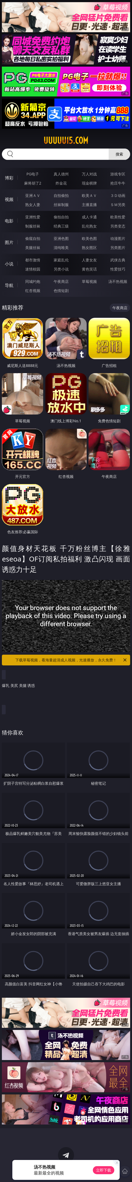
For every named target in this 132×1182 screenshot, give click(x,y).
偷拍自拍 (61, 216)
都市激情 (32, 259)
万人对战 (89, 173)
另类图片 (117, 247)
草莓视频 (89, 281)
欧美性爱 (117, 216)
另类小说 (61, 269)
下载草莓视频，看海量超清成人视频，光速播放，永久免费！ (71, 660)
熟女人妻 (32, 204)
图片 (9, 242)
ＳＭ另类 (117, 204)
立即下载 (103, 1170)
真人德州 (61, 173)
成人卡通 (89, 216)
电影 (9, 221)
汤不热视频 (117, 281)
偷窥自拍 (32, 238)
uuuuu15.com (65, 140)
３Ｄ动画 (117, 195)
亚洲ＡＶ (32, 195)
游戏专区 (117, 173)
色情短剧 (61, 290)
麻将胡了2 (32, 183)
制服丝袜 (32, 226)
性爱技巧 (117, 269)
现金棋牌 (89, 183)
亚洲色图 (61, 238)
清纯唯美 (61, 247)
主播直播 (89, 204)
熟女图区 (89, 247)
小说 (9, 264)
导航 (9, 285)
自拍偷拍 (61, 195)
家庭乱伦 (61, 259)
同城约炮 (32, 281)
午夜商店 (61, 281)
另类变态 (117, 226)
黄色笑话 (89, 269)
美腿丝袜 (32, 247)
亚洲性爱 (32, 216)
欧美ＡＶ (89, 195)
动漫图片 (117, 238)
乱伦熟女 (89, 226)
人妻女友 (89, 259)
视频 (9, 199)
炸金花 (61, 183)
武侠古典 (117, 259)
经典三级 (61, 226)
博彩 (9, 178)
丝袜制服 (61, 204)
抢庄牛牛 (117, 183)
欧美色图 (89, 238)
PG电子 (32, 173)
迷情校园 (32, 269)
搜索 (119, 154)
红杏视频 (32, 290)
